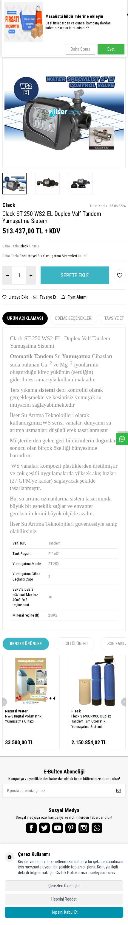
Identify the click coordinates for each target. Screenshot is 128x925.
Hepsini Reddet (64, 899)
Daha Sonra (80, 49)
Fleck (76, 711)
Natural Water (16, 711)
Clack (8, 205)
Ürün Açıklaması (25, 318)
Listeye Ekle (15, 297)
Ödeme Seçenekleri (73, 318)
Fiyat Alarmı (74, 297)
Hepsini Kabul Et (64, 912)
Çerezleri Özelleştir (64, 885)
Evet (111, 49)
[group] (64, 112)
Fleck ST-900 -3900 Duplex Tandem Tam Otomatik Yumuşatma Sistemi (91, 721)
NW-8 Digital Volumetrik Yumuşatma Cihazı (23, 718)
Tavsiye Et (44, 297)
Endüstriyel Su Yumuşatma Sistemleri (48, 256)
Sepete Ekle (75, 275)
